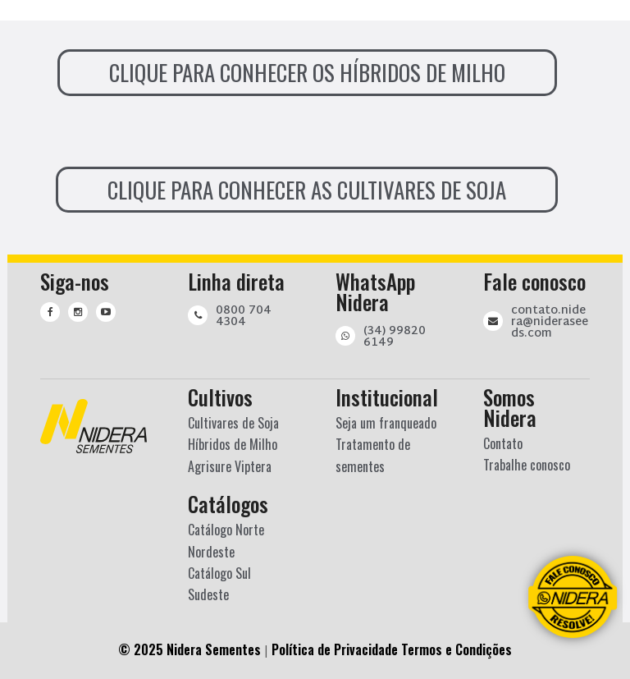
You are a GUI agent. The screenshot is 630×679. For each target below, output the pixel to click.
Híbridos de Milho (232, 444)
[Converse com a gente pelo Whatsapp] (573, 597)
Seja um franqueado (386, 423)
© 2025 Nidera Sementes (189, 649)
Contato (503, 443)
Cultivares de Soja (233, 423)
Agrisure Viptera (230, 466)
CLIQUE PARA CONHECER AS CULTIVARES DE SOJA (306, 189)
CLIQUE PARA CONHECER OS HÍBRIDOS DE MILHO (307, 72)
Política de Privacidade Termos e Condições (392, 649)
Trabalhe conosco (526, 465)
